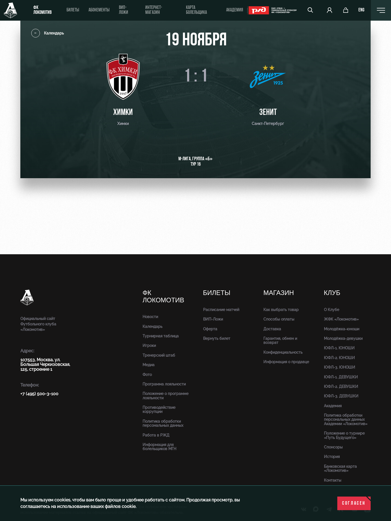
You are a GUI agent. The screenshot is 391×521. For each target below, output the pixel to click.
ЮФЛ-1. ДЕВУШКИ (341, 377)
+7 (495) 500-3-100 (39, 393)
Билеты (73, 10)
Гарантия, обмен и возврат (280, 340)
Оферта (210, 329)
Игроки (149, 345)
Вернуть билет (216, 338)
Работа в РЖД (156, 435)
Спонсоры (333, 447)
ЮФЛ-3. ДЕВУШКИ (341, 396)
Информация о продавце (286, 362)
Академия (234, 10)
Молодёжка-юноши (341, 329)
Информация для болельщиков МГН (159, 446)
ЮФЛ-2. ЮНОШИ (339, 358)
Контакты (332, 480)
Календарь (47, 33)
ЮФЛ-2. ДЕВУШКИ (341, 386)
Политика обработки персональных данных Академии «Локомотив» (345, 419)
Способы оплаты (278, 319)
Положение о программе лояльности (165, 395)
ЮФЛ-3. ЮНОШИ (339, 367)
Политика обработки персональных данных (163, 423)
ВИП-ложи (123, 10)
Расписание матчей (221, 309)
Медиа (148, 365)
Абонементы (99, 10)
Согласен (354, 503)
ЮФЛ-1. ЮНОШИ (339, 348)
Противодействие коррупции (159, 409)
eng (362, 10)
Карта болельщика (196, 10)
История (332, 456)
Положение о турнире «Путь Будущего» (344, 435)
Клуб (332, 293)
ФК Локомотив (42, 10)
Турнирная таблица (161, 336)
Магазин (278, 293)
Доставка (272, 329)
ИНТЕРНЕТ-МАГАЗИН (153, 10)
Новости (150, 317)
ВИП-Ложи (213, 319)
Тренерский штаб (159, 355)
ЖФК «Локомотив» (341, 319)
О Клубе (331, 309)
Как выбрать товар (281, 309)
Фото (147, 374)
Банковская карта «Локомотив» (340, 468)
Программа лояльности (164, 384)
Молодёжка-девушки (343, 338)
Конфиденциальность (282, 352)
